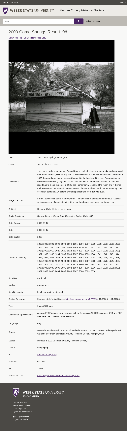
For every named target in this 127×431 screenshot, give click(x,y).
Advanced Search (94, 21)
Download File (15, 38)
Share (26, 38)
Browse (14, 2)
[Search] (38, 21)
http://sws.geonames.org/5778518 (81, 299)
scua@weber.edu (21, 417)
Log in (123, 2)
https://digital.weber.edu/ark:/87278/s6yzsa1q (58, 375)
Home (5, 2)
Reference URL (38, 38)
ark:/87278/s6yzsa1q (47, 354)
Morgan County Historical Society (82, 10)
